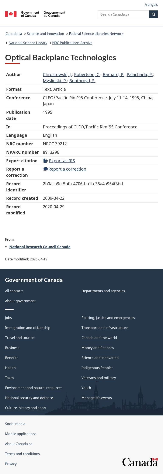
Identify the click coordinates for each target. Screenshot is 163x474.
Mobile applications (21, 433)
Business (12, 347)
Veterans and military (99, 377)
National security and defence (29, 397)
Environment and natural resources (33, 387)
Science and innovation (45, 33)
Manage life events (97, 397)
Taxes (9, 377)
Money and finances (98, 347)
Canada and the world (99, 337)
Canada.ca (14, 33)
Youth (86, 387)
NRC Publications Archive (72, 42)
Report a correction (65, 169)
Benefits (11, 357)
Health (10, 367)
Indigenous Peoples (97, 367)
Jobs (8, 317)
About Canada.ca (18, 443)
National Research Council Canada (39, 246)
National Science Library (28, 42)
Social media (15, 423)
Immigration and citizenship (27, 327)
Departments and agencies (103, 291)
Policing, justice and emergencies (108, 317)
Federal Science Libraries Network (96, 33)
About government (20, 301)
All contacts (14, 291)
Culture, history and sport (25, 407)
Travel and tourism (20, 337)
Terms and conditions (22, 453)
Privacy (11, 463)
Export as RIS (59, 161)
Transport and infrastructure (105, 327)
